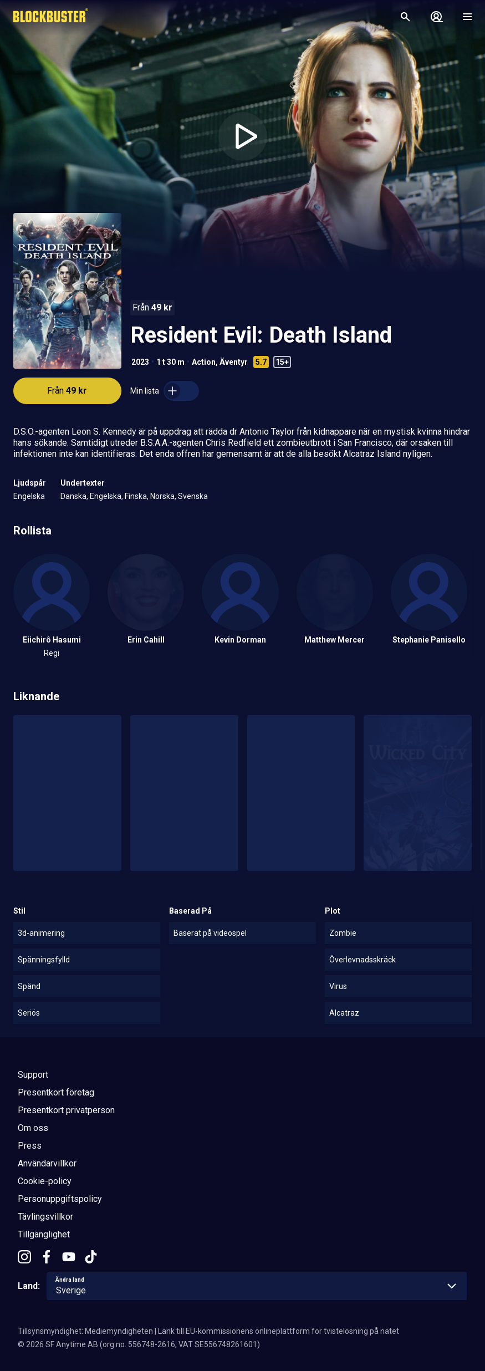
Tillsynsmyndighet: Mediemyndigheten (85, 1331)
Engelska (29, 496)
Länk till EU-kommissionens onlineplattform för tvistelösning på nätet (278, 1331)
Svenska (193, 496)
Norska (162, 496)
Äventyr (233, 362)
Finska (136, 496)
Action (204, 362)
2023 (140, 362)
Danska (73, 496)
